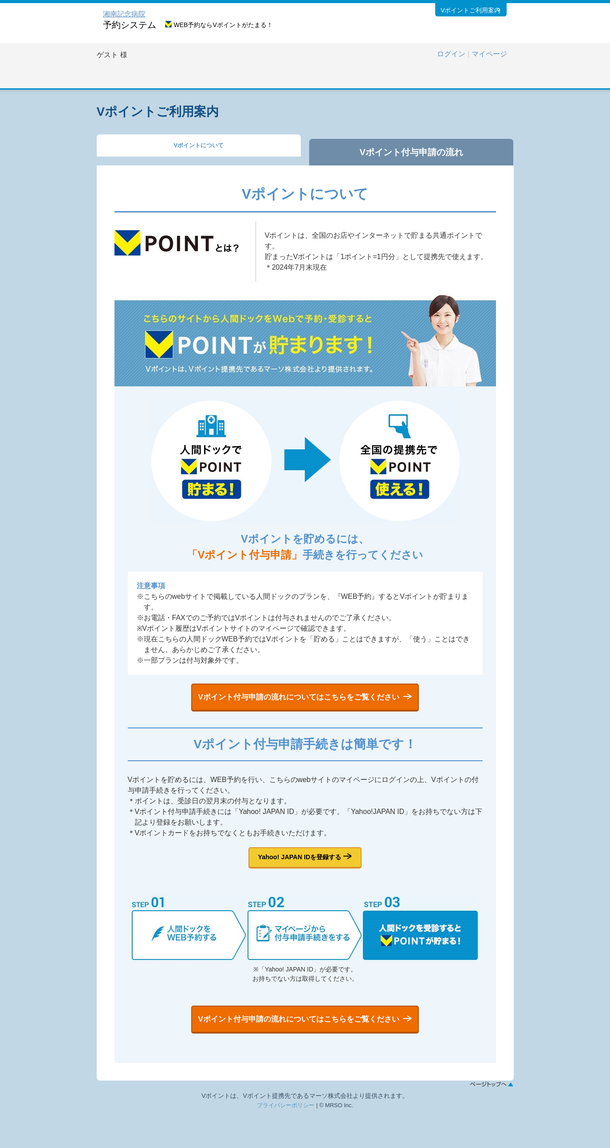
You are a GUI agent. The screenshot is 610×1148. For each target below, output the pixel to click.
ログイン (451, 54)
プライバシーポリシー (286, 1139)
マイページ (489, 54)
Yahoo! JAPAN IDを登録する (299, 874)
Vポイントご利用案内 (470, 12)
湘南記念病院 (124, 14)
